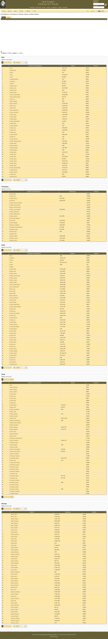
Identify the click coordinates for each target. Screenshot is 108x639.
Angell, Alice (13, 127)
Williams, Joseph (13, 238)
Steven (57, 636)
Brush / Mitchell (14, 611)
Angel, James (13, 114)
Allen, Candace (13, 101)
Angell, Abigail (13, 118)
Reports (60, 7)
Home (3, 11)
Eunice (11, 260)
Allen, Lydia (12, 105)
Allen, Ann (12, 99)
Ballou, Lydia (13, 411)
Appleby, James (13, 198)
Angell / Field (13, 538)
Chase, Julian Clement (15, 451)
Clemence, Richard (14, 453)
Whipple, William (13, 235)
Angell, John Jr (13, 176)
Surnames (65, 7)
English (101, 11)
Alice (11, 255)
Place (3, 17)
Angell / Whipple (14, 547)
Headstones (54, 7)
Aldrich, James (13, 85)
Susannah (13, 81)
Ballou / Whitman (14, 578)
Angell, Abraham (14, 125)
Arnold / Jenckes (14, 560)
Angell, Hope (13, 154)
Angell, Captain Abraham (15, 306)
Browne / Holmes (14, 609)
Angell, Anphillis (13, 134)
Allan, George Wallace (15, 94)
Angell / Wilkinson (15, 551)
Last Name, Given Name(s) (35, 65)
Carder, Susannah (14, 440)
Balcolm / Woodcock (15, 571)
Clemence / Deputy (15, 620)
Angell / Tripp (14, 545)
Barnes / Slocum (14, 582)
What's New (38, 7)
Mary (12, 74)
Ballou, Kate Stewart (14, 409)
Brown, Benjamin (14, 427)
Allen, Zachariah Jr (14, 110)
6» (14, 508)
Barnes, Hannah (13, 413)
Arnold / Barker (14, 558)
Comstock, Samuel (14, 484)
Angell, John (13, 174)
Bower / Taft (13, 600)
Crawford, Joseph (14, 493)
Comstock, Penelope (14, 480)
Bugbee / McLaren (15, 613)
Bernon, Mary (13, 418)
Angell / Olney (14, 540)
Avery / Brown (14, 569)
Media (28, 11)
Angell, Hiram (13, 333)
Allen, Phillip (12, 293)
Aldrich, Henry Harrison (15, 275)
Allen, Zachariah (13, 295)
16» (14, 250)
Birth (73, 65)
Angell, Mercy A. (13, 364)
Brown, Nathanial (14, 433)
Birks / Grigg (13, 589)
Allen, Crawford (13, 103)
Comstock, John (13, 473)
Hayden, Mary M (13, 216)
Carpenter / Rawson (15, 618)
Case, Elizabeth (13, 444)
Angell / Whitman (14, 549)
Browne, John (13, 435)
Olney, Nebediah (13, 222)
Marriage (68, 512)
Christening (72, 191)
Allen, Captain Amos (14, 286)
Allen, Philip (12, 107)
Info (35, 11)
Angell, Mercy (13, 361)
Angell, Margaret (13, 350)
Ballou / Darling (14, 574)
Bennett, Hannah (14, 416)
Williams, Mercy (13, 240)
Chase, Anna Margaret (15, 449)
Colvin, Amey (13, 460)
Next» (18, 62)
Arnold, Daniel (13, 404)
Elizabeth (12, 257)
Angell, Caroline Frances (15, 141)
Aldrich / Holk (14, 516)
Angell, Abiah (13, 116)
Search (9, 11)
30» (14, 62)
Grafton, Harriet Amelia (15, 205)
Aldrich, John (13, 88)
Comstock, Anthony (14, 469)
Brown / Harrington (15, 605)
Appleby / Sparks (14, 556)
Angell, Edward (13, 149)
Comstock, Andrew (14, 466)
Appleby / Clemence (15, 554)
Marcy (12, 72)
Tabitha (12, 83)
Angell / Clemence (15, 534)
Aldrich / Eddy (14, 514)
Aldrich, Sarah (13, 92)
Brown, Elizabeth (14, 429)
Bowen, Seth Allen (14, 424)
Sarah (11, 264)
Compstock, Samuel (14, 464)
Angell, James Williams (15, 167)
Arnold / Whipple (14, 567)
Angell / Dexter (14, 536)
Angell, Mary (13, 357)
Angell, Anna (13, 132)
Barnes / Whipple (14, 585)
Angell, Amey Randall (14, 313)
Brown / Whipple (14, 607)
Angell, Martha (13, 355)
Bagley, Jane (13, 407)
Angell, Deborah (13, 145)
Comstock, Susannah (15, 491)
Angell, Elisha (13, 152)
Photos (43, 7)
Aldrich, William (13, 282)
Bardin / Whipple (14, 580)
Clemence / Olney (15, 622)
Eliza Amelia (13, 70)
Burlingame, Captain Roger (16, 438)
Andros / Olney (14, 529)
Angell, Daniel (13, 143)
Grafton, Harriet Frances (15, 207)
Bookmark (93, 11)
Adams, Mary (13, 271)
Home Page (32, 7)
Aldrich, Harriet (13, 273)
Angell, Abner (13, 123)
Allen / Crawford (14, 523)
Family (32, 512)
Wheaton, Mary (13, 231)
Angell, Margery (13, 353)
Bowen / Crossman (15, 598)
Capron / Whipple (14, 616)
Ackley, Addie (13, 269)
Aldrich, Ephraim (13, 387)
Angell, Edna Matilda (14, 326)
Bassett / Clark (14, 587)
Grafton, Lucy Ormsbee (15, 209)
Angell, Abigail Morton (15, 121)
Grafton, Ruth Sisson (14, 211)
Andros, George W (14, 112)
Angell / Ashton (14, 532)
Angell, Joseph (13, 348)
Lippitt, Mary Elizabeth (15, 218)
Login (15, 11)
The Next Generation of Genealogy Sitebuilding (48, 634)
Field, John (12, 200)
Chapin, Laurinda (14, 447)
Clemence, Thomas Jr (15, 455)
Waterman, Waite (14, 229)
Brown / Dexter (14, 602)
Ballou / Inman (14, 576)
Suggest (8, 17)
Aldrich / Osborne (14, 521)
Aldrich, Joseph (13, 277)
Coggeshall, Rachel (14, 458)
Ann (11, 68)
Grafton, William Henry (15, 213)
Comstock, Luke (13, 478)
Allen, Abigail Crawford (15, 96)
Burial (73, 382)
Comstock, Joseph (14, 475)
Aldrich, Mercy (13, 90)
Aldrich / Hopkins (14, 518)
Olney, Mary (12, 220)
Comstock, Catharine (14, 471)
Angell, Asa (12, 136)
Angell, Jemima (13, 169)
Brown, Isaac (13, 431)
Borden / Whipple (14, 594)
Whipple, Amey (13, 233)
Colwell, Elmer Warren (15, 462)
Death (73, 253)
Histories (48, 7)
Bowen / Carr (14, 596)
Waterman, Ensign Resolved (16, 227)
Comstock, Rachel (14, 482)
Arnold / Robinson (15, 563)
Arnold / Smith (14, 565)
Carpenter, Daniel (14, 442)
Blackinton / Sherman (15, 591)
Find (22, 11)
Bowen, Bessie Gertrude (15, 422)
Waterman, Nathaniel (14, 224)
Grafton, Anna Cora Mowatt (16, 202)
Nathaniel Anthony (14, 79)
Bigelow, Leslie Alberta (15, 420)
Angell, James (13, 158)
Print (88, 11)
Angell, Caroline (13, 138)
